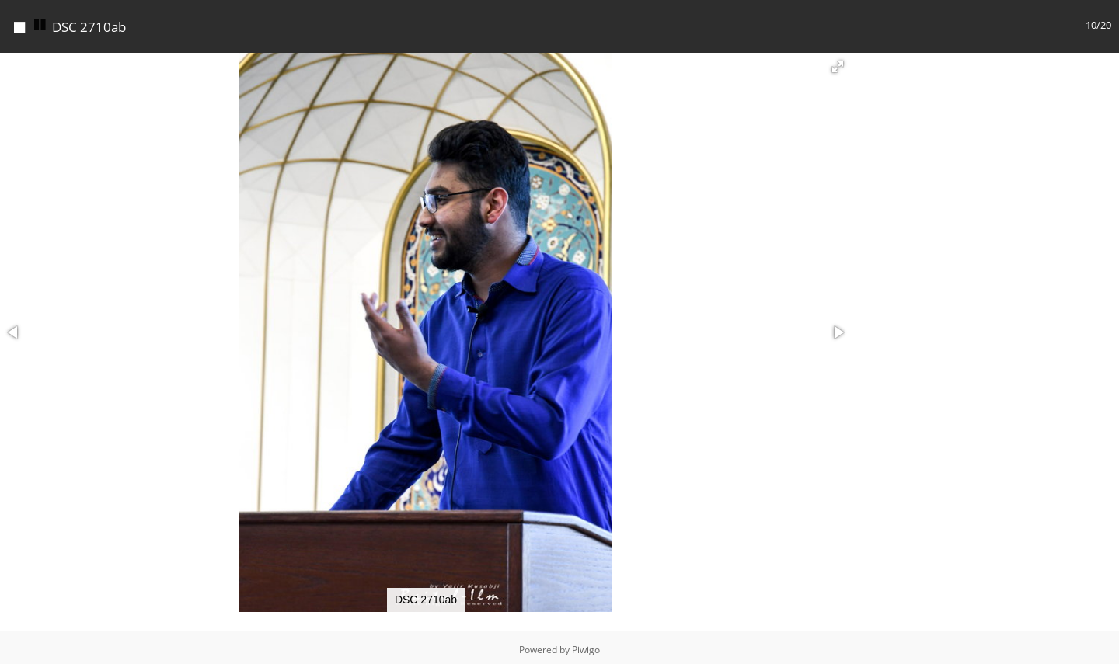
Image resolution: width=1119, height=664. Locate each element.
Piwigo (586, 645)
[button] (837, 62)
